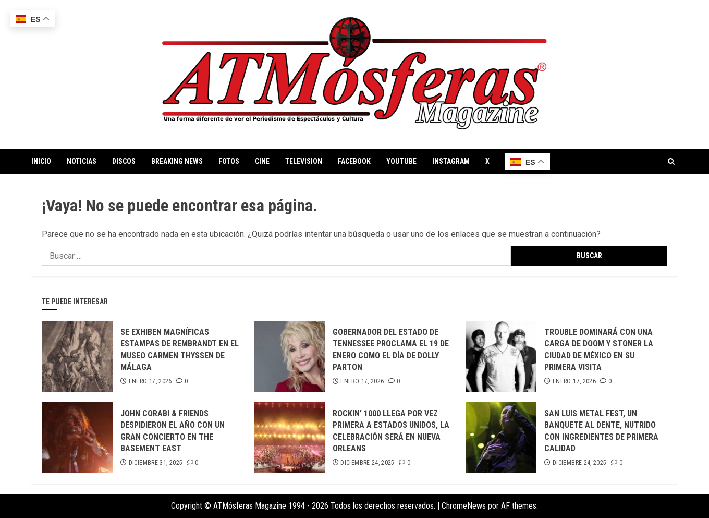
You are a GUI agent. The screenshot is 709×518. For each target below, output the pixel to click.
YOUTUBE (401, 161)
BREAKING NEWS (177, 161)
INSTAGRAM (451, 161)
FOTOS (228, 161)
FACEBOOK (354, 161)
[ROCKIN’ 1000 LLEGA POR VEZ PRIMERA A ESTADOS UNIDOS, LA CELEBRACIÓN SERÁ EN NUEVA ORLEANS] (289, 437)
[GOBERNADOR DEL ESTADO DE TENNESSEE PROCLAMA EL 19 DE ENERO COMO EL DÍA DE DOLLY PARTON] (289, 356)
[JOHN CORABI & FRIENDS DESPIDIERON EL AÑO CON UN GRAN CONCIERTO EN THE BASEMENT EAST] (77, 437)
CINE (262, 161)
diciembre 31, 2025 (155, 462)
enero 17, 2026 (150, 381)
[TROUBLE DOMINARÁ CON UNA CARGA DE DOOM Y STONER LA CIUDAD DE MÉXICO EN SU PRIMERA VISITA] (501, 356)
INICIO (41, 161)
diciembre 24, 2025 (367, 462)
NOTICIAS (81, 161)
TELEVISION (303, 161)
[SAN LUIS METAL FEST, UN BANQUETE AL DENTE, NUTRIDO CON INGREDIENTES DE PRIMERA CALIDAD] (501, 437)
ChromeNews (464, 506)
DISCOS (124, 161)
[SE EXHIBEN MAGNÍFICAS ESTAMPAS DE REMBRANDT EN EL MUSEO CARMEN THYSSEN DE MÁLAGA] (77, 356)
